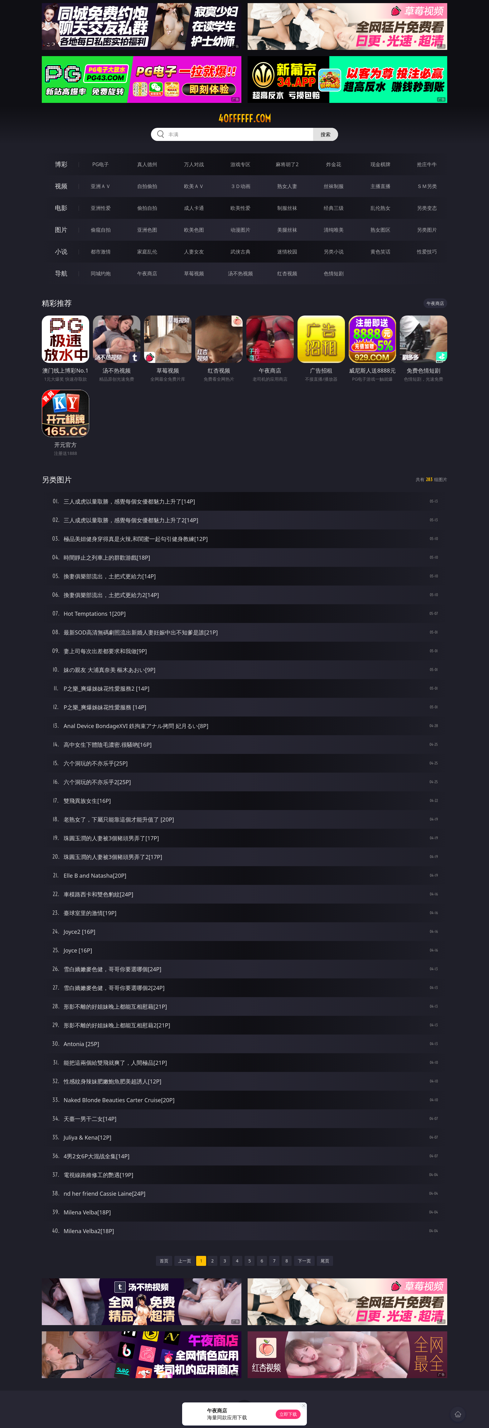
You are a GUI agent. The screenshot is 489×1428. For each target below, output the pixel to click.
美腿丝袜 (287, 229)
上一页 (184, 1261)
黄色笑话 (380, 251)
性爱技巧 (427, 251)
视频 (61, 186)
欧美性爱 (240, 208)
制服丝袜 (287, 208)
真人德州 (147, 164)
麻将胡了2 (287, 164)
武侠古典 (240, 251)
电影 (61, 208)
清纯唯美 (334, 229)
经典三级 (334, 208)
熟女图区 (380, 229)
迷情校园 (287, 251)
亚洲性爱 (101, 208)
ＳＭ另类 (427, 186)
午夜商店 (147, 273)
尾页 (325, 1261)
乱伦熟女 (380, 208)
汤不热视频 (240, 273)
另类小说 (334, 251)
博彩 (61, 164)
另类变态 (427, 208)
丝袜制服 (334, 186)
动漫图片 (240, 229)
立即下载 (288, 1414)
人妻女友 (194, 251)
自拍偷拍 (147, 186)
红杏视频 (287, 273)
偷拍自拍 (147, 208)
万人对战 (194, 164)
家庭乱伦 (147, 251)
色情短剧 (334, 273)
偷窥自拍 (101, 229)
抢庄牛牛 (427, 164)
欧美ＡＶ (194, 186)
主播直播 (380, 186)
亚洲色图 (147, 229)
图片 (61, 229)
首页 (164, 1261)
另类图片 (427, 229)
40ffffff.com (244, 118)
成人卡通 (194, 208)
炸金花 (333, 164)
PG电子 (100, 164)
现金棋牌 (380, 164)
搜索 (326, 134)
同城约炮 (101, 273)
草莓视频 (194, 273)
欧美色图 (194, 229)
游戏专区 (240, 164)
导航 (61, 273)
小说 (61, 251)
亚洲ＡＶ (101, 186)
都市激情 (101, 251)
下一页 (304, 1261)
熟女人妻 (287, 186)
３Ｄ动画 (240, 186)
